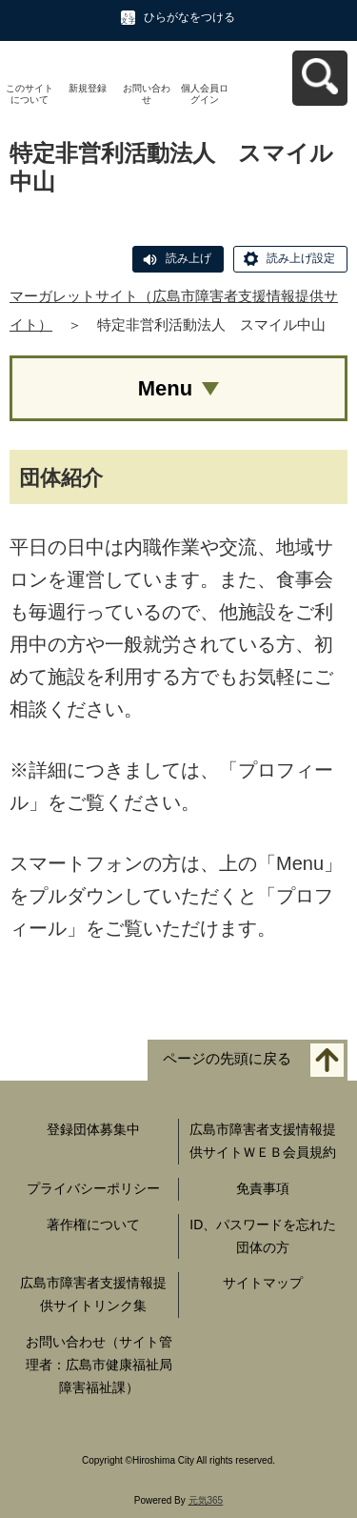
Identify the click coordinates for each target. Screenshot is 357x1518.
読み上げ (188, 258)
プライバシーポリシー (93, 1188)
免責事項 (262, 1188)
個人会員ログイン (204, 94)
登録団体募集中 (93, 1129)
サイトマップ (263, 1282)
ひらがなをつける (189, 17)
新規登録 (88, 88)
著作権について (93, 1224)
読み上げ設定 (301, 258)
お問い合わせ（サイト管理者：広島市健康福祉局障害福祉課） (99, 1364)
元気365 (206, 1500)
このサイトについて (29, 94)
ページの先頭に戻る (227, 1059)
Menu (165, 388)
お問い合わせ (146, 94)
